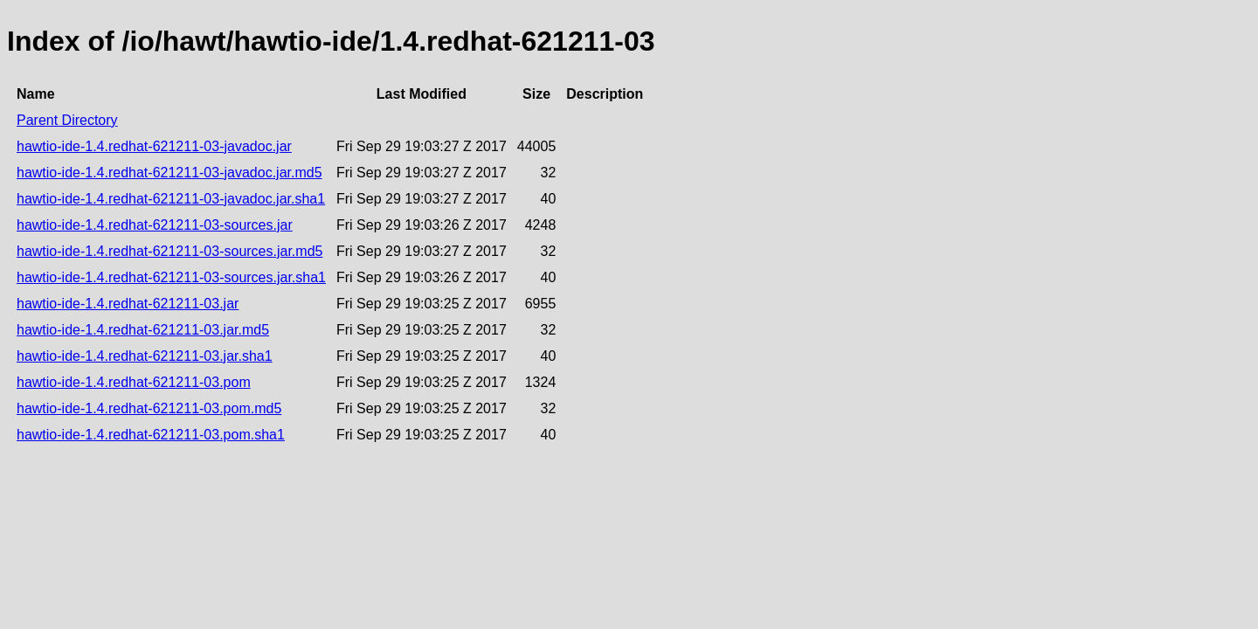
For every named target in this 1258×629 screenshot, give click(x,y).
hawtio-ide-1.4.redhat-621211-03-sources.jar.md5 (169, 251)
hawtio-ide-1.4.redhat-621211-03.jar (127, 303)
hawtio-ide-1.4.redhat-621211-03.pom (134, 382)
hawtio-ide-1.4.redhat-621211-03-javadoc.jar (154, 146)
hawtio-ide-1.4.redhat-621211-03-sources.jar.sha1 (171, 277)
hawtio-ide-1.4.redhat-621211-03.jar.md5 (143, 329)
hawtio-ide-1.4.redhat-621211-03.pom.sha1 (151, 434)
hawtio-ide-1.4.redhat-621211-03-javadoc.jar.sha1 (171, 198)
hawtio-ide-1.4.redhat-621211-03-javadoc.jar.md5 (169, 172)
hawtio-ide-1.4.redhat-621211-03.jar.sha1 (145, 356)
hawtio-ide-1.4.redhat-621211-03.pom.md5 (149, 408)
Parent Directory (67, 120)
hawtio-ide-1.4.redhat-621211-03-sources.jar (155, 225)
